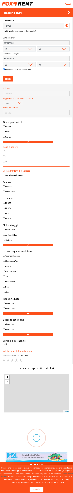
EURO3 (8, 203)
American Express (12, 256)
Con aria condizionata (14, 175)
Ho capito (36, 489)
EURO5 (8, 213)
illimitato (8, 240)
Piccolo (8, 126)
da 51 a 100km (11, 235)
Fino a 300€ (9, 324)
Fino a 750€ (9, 303)
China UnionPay (11, 261)
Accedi (68, 4)
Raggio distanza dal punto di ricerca (18, 98)
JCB (6, 276)
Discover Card (11, 271)
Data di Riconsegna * (11, 53)
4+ (6, 162)
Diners (8, 266)
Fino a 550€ (9, 329)
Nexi (7, 287)
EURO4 (8, 208)
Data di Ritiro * (9, 38)
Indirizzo (6, 88)
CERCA (8, 78)
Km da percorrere (10, 107)
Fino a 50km (10, 229)
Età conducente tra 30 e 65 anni (18, 69)
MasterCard (10, 281)
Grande (8, 137)
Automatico (10, 191)
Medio (7, 131)
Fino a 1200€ (10, 308)
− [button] (7, 382)
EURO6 (8, 218)
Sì (6, 344)
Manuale (8, 186)
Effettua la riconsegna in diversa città (20, 31)
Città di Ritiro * (9, 20)
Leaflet (66, 411)
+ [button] (7, 377)
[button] (28, 142)
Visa (7, 292)
